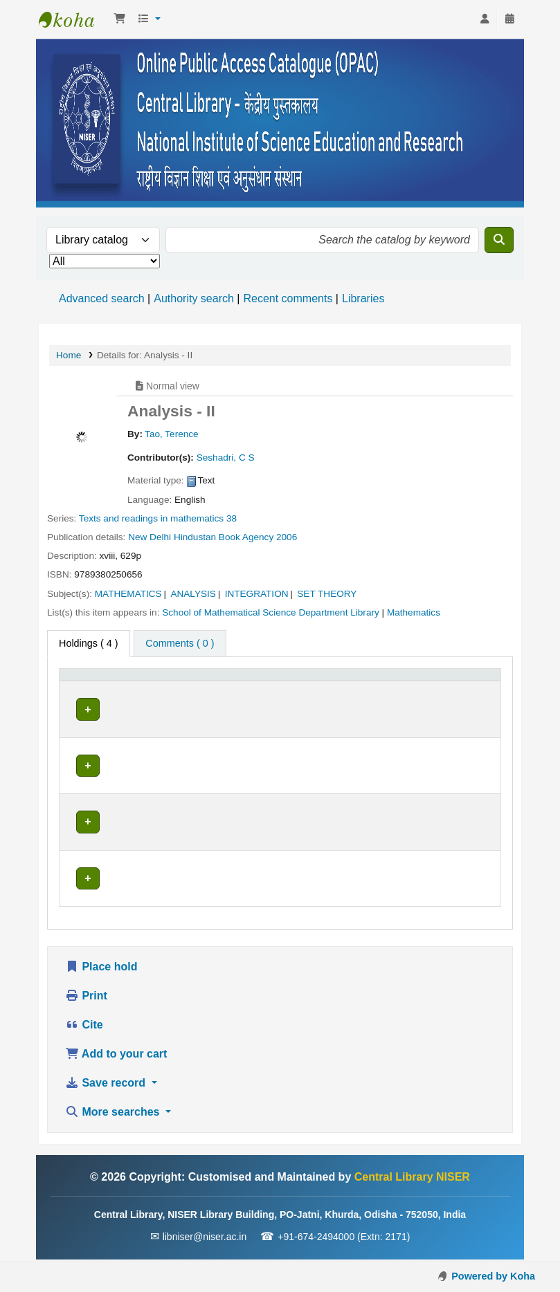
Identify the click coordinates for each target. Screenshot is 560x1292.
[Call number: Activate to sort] (294, 689)
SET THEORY (326, 594)
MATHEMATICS (128, 594)
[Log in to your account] (484, 19)
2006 (286, 537)
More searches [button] (114, 1113)
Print (86, 997)
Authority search (194, 298)
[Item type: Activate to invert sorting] (105, 689)
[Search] (499, 240)
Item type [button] (87, 696)
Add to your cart (116, 1055)
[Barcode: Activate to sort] (467, 689)
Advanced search (102, 298)
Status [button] (371, 696)
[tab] (180, 644)
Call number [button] (272, 696)
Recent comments (287, 298)
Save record (107, 1084)
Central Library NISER (73, 19)
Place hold (101, 968)
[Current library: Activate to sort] (194, 689)
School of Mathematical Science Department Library (270, 612)
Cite (84, 1026)
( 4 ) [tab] (88, 643)
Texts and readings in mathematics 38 (158, 518)
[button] (120, 19)
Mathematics (413, 612)
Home (68, 355)
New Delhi (149, 537)
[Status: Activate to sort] (392, 689)
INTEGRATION (257, 594)
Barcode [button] (460, 696)
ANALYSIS (192, 594)
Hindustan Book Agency (223, 537)
